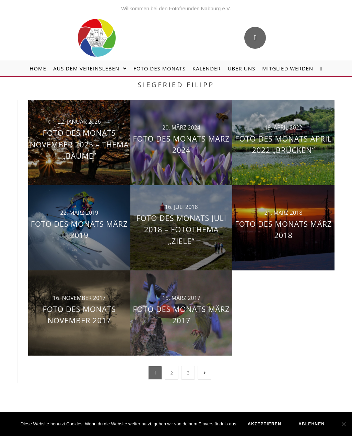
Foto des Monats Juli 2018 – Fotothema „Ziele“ (181, 229)
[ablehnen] (343, 424)
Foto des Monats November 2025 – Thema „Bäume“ (79, 144)
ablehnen (311, 424)
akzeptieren (264, 424)
